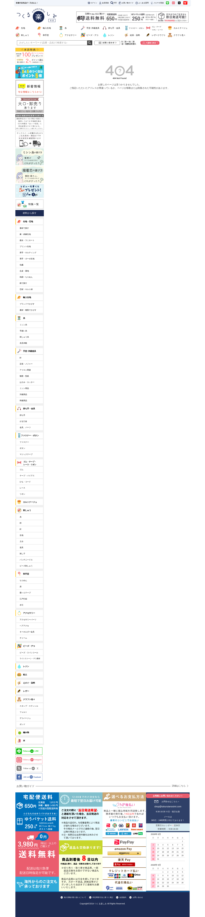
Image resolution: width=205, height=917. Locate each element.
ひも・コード (25, 482)
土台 (21, 541)
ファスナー (24, 442)
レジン (111, 35)
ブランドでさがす (27, 304)
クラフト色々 (179, 35)
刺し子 (22, 554)
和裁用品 (23, 400)
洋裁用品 (23, 394)
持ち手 (22, 415)
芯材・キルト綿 (26, 289)
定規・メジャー (26, 364)
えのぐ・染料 (29, 683)
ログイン (92, 3)
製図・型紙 (24, 376)
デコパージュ (25, 718)
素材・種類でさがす (28, 310)
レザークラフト (159, 35)
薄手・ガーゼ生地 (27, 259)
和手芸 (46, 35)
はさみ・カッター (27, 382)
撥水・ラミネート (27, 240)
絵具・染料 (135, 35)
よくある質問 (142, 3)
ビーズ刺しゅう (26, 566)
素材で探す (24, 228)
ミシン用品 (24, 388)
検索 (113, 3)
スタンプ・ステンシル (29, 706)
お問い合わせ (138, 897)
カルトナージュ (180, 28)
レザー (26, 691)
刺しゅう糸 (24, 337)
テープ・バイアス (27, 476)
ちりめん (23, 580)
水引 (21, 605)
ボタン (22, 448)
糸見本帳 (23, 343)
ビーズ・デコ (92, 35)
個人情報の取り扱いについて (75, 897)
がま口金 (23, 421)
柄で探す (23, 283)
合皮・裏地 (24, 271)
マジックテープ (26, 454)
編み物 (26, 732)
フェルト (23, 712)
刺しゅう (25, 35)
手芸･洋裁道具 (92, 28)
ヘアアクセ (24, 626)
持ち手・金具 (114, 28)
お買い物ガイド (126, 3)
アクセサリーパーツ (28, 620)
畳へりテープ (25, 593)
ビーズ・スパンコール (29, 653)
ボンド (22, 724)
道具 (21, 547)
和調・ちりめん (26, 277)
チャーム (23, 638)
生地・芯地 (28, 221)
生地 (23, 28)
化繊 (21, 265)
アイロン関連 (25, 370)
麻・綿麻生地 (25, 234)
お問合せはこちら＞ (171, 801)
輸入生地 (47, 28)
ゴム (21, 469)
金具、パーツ (25, 427)
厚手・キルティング (28, 253)
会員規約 (122, 897)
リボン (22, 494)
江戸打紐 (23, 599)
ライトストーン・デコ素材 (30, 659)
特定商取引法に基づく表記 (103, 897)
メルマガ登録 (157, 3)
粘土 (25, 674)
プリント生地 (25, 246)
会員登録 (104, 3)
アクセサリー (71, 35)
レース (22, 488)
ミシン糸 (23, 325)
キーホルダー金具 (27, 632)
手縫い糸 (23, 331)
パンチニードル (26, 560)
